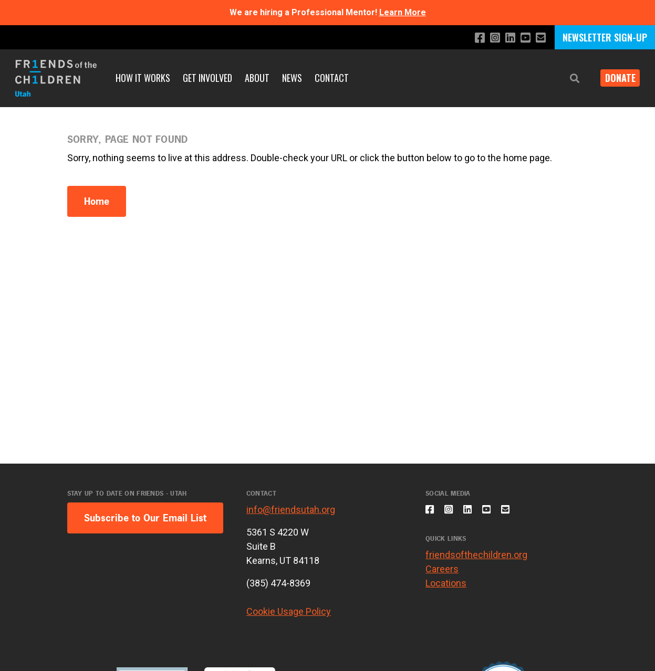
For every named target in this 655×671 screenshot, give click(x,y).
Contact (332, 78)
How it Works (143, 78)
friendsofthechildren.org (476, 560)
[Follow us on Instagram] (489, 38)
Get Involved (207, 78)
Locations (445, 588)
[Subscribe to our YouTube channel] (523, 38)
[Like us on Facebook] (472, 38)
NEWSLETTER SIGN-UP (605, 37)
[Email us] (540, 38)
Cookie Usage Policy (288, 611)
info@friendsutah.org (290, 509)
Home (96, 201)
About (257, 78)
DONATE (616, 78)
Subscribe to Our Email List (145, 518)
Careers (442, 574)
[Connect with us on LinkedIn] (506, 38)
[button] (566, 78)
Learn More (402, 12)
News (292, 78)
